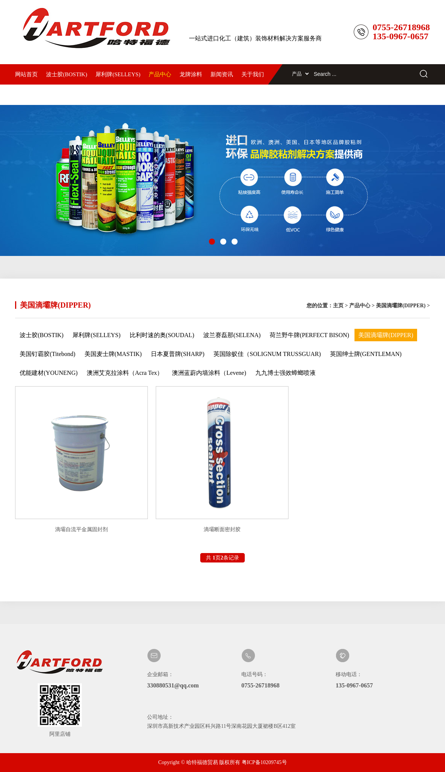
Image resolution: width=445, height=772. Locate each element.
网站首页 (26, 74)
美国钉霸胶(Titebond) (47, 354)
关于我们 (252, 74)
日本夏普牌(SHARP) (177, 354)
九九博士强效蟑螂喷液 (285, 373)
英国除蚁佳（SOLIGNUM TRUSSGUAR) (267, 354)
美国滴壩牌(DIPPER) (400, 305)
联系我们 (26, 95)
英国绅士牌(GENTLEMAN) (366, 354)
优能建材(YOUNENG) (49, 373)
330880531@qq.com (173, 685)
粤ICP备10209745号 (264, 762)
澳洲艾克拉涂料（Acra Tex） (125, 373)
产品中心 (160, 74)
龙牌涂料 (191, 74)
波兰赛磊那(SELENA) (232, 335)
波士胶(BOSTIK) (66, 74)
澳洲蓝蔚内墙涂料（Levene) (209, 373)
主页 (338, 305)
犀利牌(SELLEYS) (117, 74)
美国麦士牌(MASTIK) (113, 354)
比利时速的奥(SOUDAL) (162, 335)
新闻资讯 (221, 74)
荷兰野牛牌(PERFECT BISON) (309, 335)
